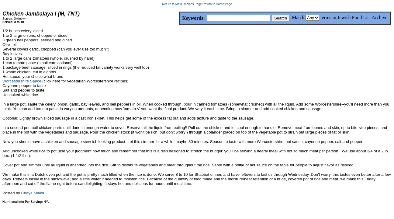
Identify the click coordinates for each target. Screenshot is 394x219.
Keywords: (179, 18)
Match (298, 17)
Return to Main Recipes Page (182, 4)
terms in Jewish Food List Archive (353, 17)
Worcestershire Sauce (21, 81)
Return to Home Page (217, 4)
